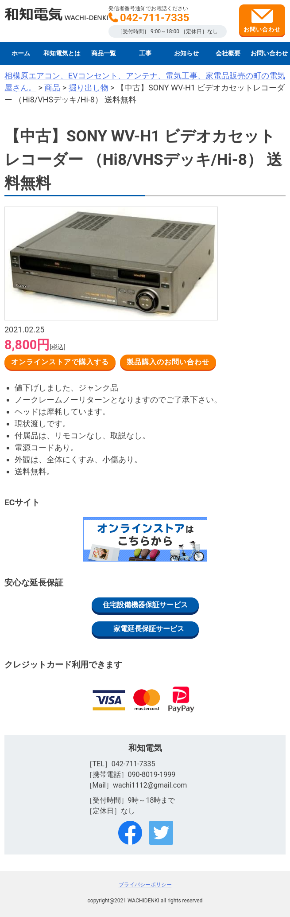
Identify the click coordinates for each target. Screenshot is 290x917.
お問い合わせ (262, 21)
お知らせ (186, 53)
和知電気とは (62, 53)
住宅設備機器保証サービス (145, 605)
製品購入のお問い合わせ (168, 362)
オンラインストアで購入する (60, 362)
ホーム (21, 53)
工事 (145, 53)
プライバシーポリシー (145, 885)
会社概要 (228, 53)
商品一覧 (103, 53)
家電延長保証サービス (148, 628)
